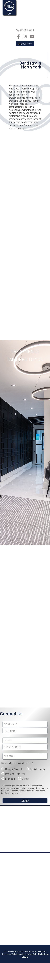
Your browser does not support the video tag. (25, 12)
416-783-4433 (25, 30)
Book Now (25, 43)
